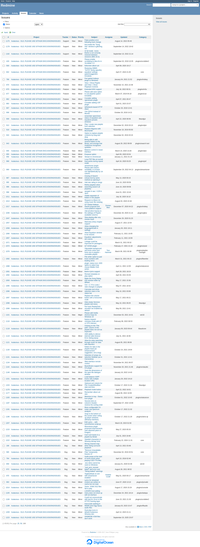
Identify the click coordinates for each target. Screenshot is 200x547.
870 (7, 85)
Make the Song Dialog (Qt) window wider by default (93, 280)
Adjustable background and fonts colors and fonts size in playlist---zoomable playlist (93, 251)
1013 (8, 201)
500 (7, 66)
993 (7, 482)
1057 (8, 223)
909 (7, 119)
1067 (8, 238)
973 (7, 469)
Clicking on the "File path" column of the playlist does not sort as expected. (93, 329)
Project (36, 37)
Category (142, 37)
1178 (8, 47)
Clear (13, 32)
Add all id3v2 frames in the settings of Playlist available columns (93, 213)
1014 (8, 488)
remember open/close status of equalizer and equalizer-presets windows (93, 119)
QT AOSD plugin (91, 246)
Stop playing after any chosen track (93, 218)
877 (7, 94)
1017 (8, 207)
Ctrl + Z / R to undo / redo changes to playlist (93, 286)
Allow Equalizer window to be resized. (93, 234)
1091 (8, 272)
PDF (149, 527)
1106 (8, 499)
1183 (8, 398)
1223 (8, 518)
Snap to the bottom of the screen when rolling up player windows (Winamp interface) (93, 417)
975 (7, 476)
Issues (23, 13)
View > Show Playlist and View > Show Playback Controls (92, 85)
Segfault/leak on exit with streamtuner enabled (92, 476)
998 (7, 192)
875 (7, 89)
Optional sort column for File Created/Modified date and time (93, 385)
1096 (8, 291)
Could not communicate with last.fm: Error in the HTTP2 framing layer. (93, 499)
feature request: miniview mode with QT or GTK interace (93, 321)
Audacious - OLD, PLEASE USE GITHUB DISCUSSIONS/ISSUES (36, 41)
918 (7, 130)
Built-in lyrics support (92, 272)
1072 (8, 246)
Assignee (108, 37)
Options (7, 28)
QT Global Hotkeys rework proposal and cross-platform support (93, 206)
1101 (8, 315)
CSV (145, 527)
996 (7, 187)
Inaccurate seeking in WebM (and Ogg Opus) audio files (93, 506)
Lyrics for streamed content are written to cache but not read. (92, 482)
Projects (8, 1)
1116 (8, 321)
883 (7, 104)
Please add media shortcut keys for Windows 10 (91, 315)
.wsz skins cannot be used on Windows (92, 464)
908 (7, 112)
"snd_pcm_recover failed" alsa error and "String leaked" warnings (94, 469)
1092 (8, 275)
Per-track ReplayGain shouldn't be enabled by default (93, 308)
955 (7, 154)
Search (149, 5)
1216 (8, 436)
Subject (94, 37)
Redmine (93, 532)
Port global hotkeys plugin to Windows (92, 79)
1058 (8, 228)
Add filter (121, 24)
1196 (8, 417)
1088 (8, 266)
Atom (141, 527)
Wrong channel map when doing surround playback (92, 446)
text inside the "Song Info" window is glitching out (93, 46)
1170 (8, 390)
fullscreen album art (92, 66)
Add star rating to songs (93, 182)
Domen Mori (108, 206)
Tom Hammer (108, 251)
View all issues (161, 22)
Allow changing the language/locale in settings (92, 228)
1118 (8, 329)
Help (13, 1)
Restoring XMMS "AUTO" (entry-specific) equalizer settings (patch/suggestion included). (93, 72)
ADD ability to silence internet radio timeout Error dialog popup (92, 336)
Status (7, 24)
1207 (8, 423)
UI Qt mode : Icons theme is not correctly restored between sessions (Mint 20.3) (92, 54)
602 (7, 72)
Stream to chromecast (93, 157)
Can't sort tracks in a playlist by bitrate (92, 436)
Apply (6, 32)
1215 (8, 429)
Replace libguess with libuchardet (93, 130)
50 (21, 523)
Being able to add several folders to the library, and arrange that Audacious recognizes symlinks (93, 143)
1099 (8, 308)
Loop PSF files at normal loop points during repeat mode (94, 161)
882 (7, 99)
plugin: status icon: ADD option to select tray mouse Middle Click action (93, 266)
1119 (8, 336)
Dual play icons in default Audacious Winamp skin (91, 512)
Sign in (190, 1)
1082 (8, 259)
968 (7, 161)
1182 (8, 54)
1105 (8, 493)
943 (7, 143)
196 (7, 446)
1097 (8, 298)
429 (7, 61)
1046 (8, 213)
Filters (7, 21)
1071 (8, 242)
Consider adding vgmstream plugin (91, 99)
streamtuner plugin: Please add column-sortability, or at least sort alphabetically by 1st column (94, 169)
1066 (8, 234)
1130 (8, 350)
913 (7, 125)
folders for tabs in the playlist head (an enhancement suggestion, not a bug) (93, 350)
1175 (8, 41)
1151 (8, 379)
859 (7, 464)
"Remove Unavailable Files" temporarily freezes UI (93, 452)
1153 (8, 385)
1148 (8, 372)
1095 (8, 286)
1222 (8, 440)
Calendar (32, 13)
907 (7, 108)
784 (7, 458)
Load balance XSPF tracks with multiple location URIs (92, 379)
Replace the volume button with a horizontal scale (93, 298)
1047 (8, 218)
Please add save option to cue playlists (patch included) (93, 94)
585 (7, 452)
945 (7, 151)
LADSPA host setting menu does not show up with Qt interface (93, 493)
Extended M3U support (93, 89)
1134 (8, 363)
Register (196, 1)
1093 (8, 280)
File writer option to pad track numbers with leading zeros (93, 259)
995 (7, 182)
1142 (8, 367)
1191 (8, 409)
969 (7, 170)
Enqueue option (90, 154)
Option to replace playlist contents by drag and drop (94, 135)
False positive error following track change (93, 41)
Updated (124, 37)
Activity (15, 13)
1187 (8, 403)
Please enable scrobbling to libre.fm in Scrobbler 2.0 (93, 61)
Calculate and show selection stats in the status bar (92, 291)
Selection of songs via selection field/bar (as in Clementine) (93, 357)
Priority (81, 37)
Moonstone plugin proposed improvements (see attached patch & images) (93, 429)
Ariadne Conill (108, 476)
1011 (8, 197)
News (41, 13)
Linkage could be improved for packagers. (93, 242)
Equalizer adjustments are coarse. (93, 238)
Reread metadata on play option (92, 275)
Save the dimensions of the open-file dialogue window (93, 372)
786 (7, 79)
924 (7, 135)
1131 (8, 357)
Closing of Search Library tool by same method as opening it (92, 178)
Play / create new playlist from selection (94, 125)
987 (7, 178)
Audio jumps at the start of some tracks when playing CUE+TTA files (93, 458)
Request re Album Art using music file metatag (93, 201)
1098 (8, 303)
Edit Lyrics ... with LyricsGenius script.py (93, 423)
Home (3, 1)
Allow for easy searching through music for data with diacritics (94, 342)
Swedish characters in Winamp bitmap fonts (93, 440)
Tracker (65, 37)
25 (18, 523)
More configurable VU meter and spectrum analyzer (93, 409)
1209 (8, 512)
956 (7, 157)
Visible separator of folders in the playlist (92, 197)
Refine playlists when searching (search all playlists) (92, 187)
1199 (8, 506)
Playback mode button (93, 390)
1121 (8, 342)
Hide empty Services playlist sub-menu (92, 303)
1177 (8, 393)
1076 (8, 251)
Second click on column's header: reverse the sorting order (94, 403)
